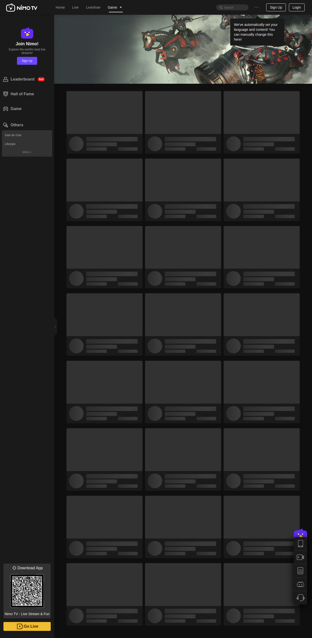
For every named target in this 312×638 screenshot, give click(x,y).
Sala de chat (13, 135)
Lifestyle (10, 144)
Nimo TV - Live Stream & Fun (27, 590)
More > (27, 152)
